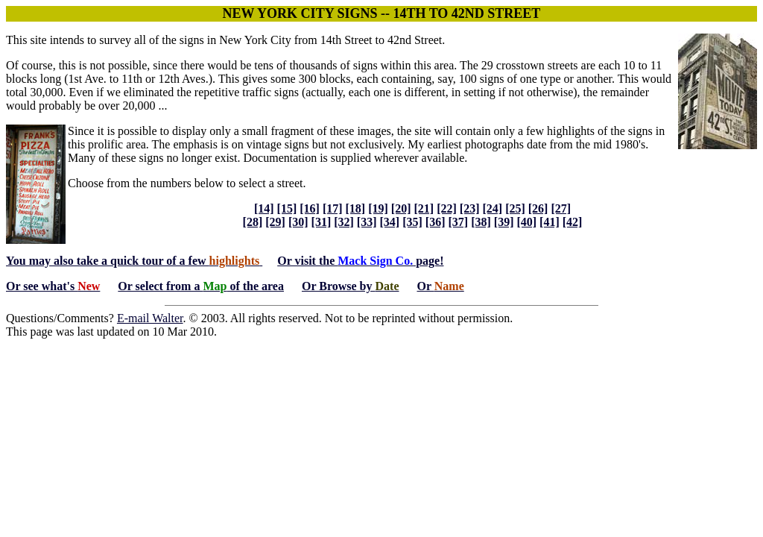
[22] (447, 208)
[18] (356, 208)
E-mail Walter (150, 318)
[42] (573, 222)
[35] (412, 222)
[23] (470, 208)
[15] (287, 208)
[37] (458, 222)
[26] (538, 208)
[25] (515, 208)
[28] (253, 222)
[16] (310, 208)
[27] (561, 208)
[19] (378, 208)
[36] (435, 222)
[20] (401, 208)
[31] (321, 222)
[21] (424, 208)
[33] (367, 222)
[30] (298, 222)
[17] (333, 208)
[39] (504, 222)
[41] (549, 222)
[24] (492, 208)
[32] (344, 222)
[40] (526, 222)
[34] (390, 222)
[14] (264, 208)
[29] (275, 222)
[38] (481, 222)
